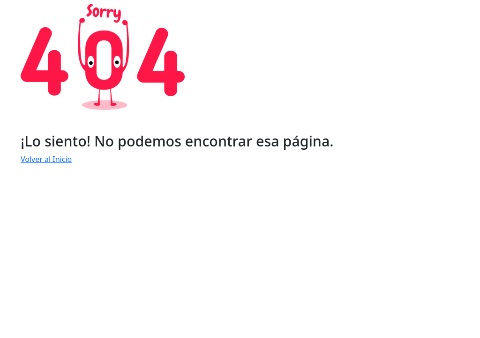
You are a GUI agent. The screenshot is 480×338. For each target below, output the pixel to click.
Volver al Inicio (46, 159)
